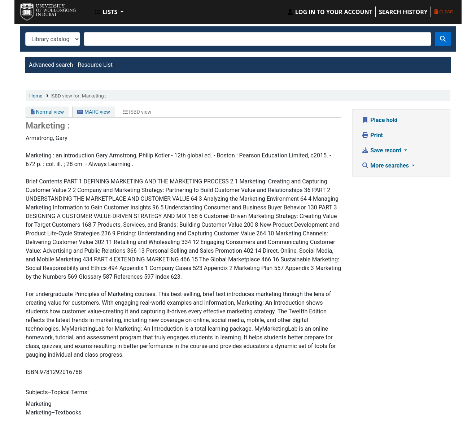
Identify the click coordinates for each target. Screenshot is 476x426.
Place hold (379, 120)
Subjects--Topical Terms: (57, 392)
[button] (109, 12)
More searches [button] (386, 165)
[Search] (443, 39)
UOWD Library (38, 10)
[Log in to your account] (329, 12)
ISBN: (33, 372)
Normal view (47, 112)
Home (36, 96)
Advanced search (51, 64)
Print (372, 135)
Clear (443, 11)
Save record (382, 150)
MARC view (93, 112)
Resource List (95, 64)
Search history (403, 12)
